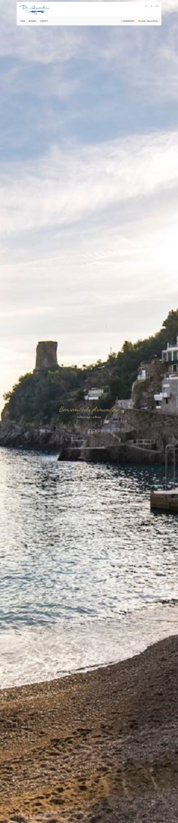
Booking (32, 21)
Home (22, 21)
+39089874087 (127, 21)
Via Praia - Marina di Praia (148, 21)
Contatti (44, 21)
